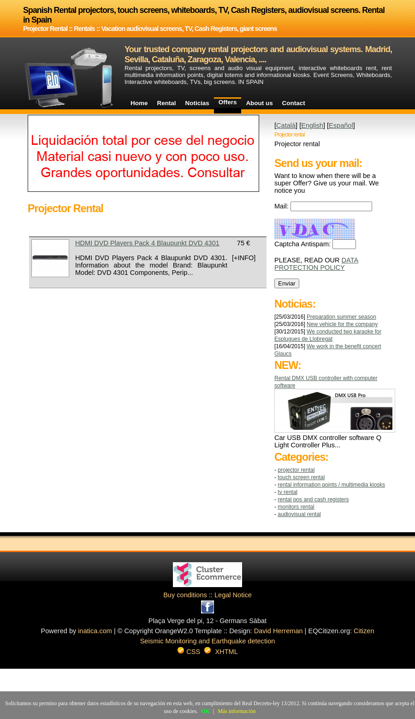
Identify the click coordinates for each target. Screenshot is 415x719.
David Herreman (278, 631)
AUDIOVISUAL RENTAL (299, 514)
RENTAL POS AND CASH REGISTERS (313, 499)
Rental (166, 103)
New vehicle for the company (342, 324)
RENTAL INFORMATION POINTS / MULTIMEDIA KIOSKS (331, 484)
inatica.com (95, 631)
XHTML (226, 651)
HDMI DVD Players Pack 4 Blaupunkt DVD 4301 (147, 243)
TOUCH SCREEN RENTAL (301, 477)
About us (259, 103)
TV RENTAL (287, 492)
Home (139, 103)
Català (286, 125)
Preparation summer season (341, 317)
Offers (228, 102)
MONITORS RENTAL (296, 507)
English (312, 125)
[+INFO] (243, 257)
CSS (193, 651)
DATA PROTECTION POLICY (316, 263)
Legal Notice (233, 595)
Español (341, 125)
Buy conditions (185, 595)
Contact (293, 103)
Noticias (197, 103)
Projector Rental (296, 470)
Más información (236, 711)
